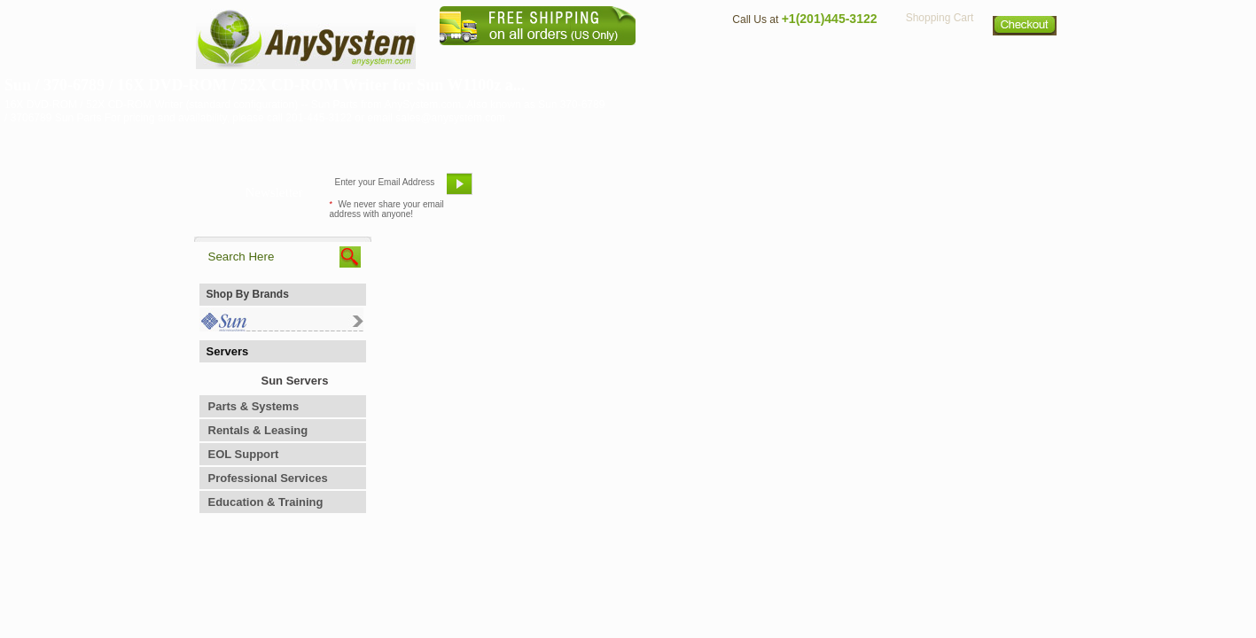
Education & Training (266, 502)
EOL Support (243, 454)
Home (605, 58)
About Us (677, 58)
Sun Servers (295, 380)
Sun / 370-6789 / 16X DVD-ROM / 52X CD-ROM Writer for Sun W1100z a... (264, 85)
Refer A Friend (618, 190)
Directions (844, 58)
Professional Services (268, 478)
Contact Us (758, 58)
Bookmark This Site (735, 190)
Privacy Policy (939, 58)
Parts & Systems (254, 406)
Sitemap (1025, 58)
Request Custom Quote (975, 190)
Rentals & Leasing (258, 430)
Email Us (522, 190)
